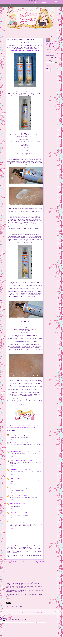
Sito (19, 405)
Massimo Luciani (14, 434)
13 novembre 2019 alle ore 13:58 (24, 512)
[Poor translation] (4, 621)
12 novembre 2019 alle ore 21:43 (25, 460)
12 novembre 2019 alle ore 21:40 (22, 443)
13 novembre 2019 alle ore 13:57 (19, 503)
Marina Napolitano (14, 469)
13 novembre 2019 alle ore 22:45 (26, 521)
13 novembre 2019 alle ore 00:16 (26, 469)
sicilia (23, 427)
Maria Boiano (13, 487)
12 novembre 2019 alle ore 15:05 (25, 434)
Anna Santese (17, 424)
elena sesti (12, 443)
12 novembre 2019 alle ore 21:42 (24, 451)
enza (11, 496)
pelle (18, 427)
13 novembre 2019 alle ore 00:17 (22, 478)
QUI (41, 47)
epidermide (22, 426)
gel (31, 426)
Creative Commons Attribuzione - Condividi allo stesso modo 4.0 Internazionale (24, 605)
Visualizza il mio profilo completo (51, 51)
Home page (25, 562)
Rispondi (12, 439)
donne (18, 426)
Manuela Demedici (14, 460)
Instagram (28, 405)
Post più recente (11, 562)
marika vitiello (13, 512)
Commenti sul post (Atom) (17, 565)
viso (35, 427)
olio (15, 427)
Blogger (42, 612)
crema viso (14, 426)
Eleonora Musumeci (14, 521)
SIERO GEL (27, 427)
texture (32, 427)
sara (11, 503)
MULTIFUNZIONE (10, 427)
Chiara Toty (12, 478)
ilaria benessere (13, 451)
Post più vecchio (39, 562)
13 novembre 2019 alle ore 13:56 (19, 496)
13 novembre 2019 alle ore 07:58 (23, 487)
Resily (20, 427)
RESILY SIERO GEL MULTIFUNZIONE (30, 50)
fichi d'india (28, 426)
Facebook (23, 405)
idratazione (35, 426)
